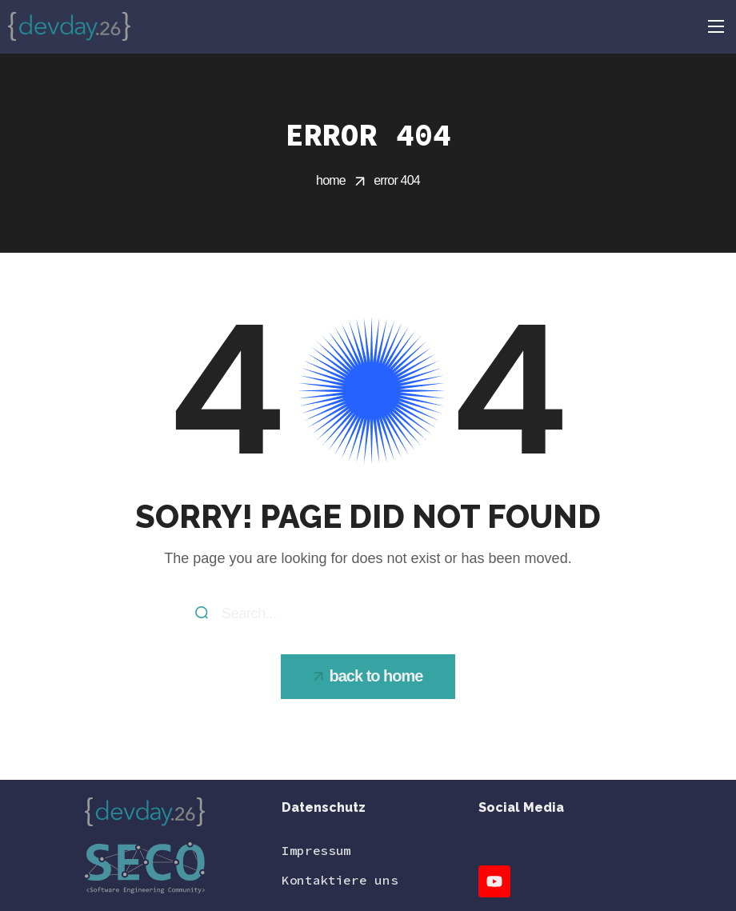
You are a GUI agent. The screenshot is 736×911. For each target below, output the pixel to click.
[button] (368, 676)
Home (331, 180)
